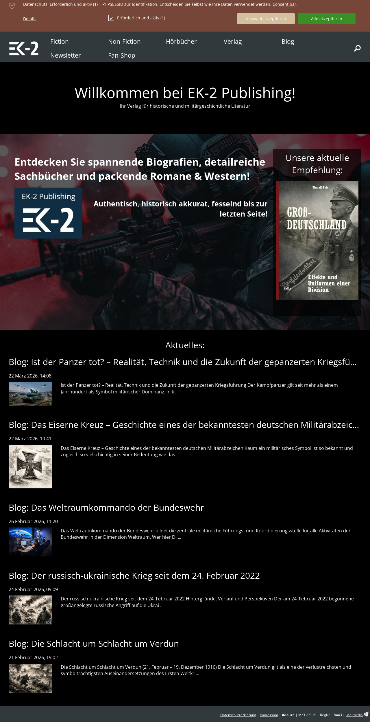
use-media (354, 714)
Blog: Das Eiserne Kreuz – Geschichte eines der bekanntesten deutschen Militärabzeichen (188, 424)
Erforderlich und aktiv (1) (136, 18)
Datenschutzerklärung (238, 714)
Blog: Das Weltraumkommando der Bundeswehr (106, 507)
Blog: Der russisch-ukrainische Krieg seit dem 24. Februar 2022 (134, 575)
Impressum (269, 714)
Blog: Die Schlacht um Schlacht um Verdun (94, 643)
